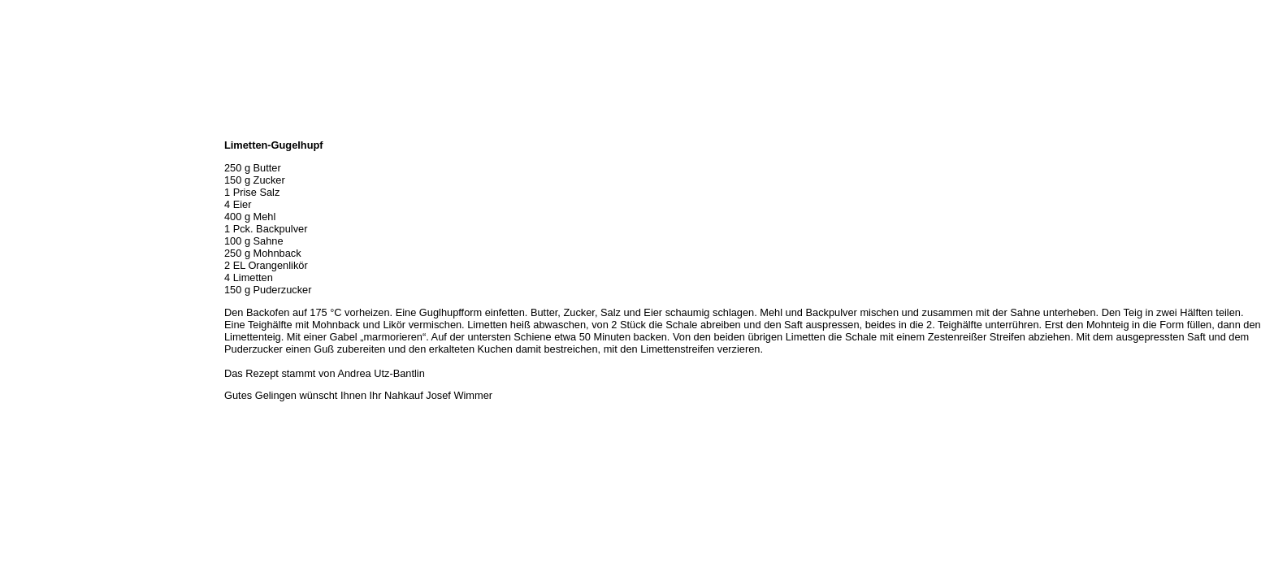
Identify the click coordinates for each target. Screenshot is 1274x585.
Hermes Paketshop (46, 218)
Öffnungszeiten (38, 164)
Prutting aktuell (38, 289)
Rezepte (23, 235)
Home (18, 128)
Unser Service (36, 200)
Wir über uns (33, 146)
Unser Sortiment (41, 182)
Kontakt (22, 253)
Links (17, 271)
